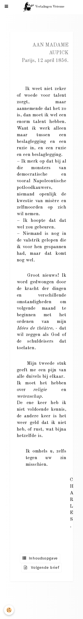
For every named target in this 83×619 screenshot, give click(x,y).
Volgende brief (41, 567)
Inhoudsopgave (40, 558)
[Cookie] (9, 610)
